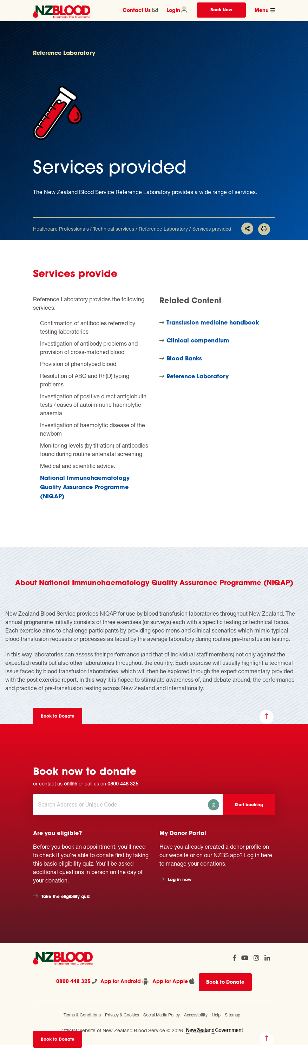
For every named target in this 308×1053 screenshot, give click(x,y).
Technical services (113, 229)
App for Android (124, 981)
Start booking (249, 805)
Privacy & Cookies (122, 1014)
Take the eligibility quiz (65, 897)
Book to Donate (57, 1040)
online (70, 783)
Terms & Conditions (82, 1014)
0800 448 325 (122, 783)
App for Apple (173, 980)
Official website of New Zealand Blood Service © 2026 (122, 1030)
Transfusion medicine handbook (212, 323)
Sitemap (232, 1014)
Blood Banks (184, 359)
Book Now (221, 10)
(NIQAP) (52, 497)
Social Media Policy (161, 1014)
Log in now (179, 880)
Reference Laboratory (163, 229)
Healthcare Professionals (61, 229)
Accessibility (196, 1014)
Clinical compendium (197, 341)
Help (216, 1014)
